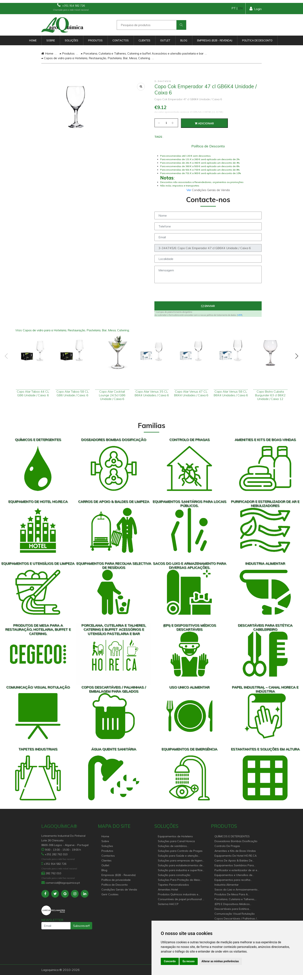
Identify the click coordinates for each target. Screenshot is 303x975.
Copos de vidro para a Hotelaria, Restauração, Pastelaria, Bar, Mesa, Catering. (96, 58)
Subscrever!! (81, 926)
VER (239, 315)
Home (33, 40)
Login (255, 8)
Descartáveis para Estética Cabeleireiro (231, 909)
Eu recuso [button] (189, 961)
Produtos (95, 40)
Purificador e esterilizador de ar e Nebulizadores (235, 870)
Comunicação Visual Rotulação (234, 913)
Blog (183, 40)
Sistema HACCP (168, 904)
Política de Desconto (257, 40)
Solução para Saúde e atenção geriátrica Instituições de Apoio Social (178, 856)
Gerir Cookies (109, 894)
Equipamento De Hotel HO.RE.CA (235, 855)
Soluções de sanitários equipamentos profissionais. (176, 846)
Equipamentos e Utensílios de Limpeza (233, 875)
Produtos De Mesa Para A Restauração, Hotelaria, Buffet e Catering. (234, 895)
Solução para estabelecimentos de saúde (180, 866)
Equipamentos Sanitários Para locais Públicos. (234, 866)
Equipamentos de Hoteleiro (175, 836)
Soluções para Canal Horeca (176, 841)
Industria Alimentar (226, 884)
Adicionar (204, 123)
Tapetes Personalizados (173, 884)
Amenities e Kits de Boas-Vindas (235, 851)
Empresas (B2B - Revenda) (214, 40)
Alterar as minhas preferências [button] (220, 961)
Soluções (71, 40)
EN (240, 8)
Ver (189, 190)
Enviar (208, 306)
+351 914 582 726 (71, 5)
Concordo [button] (170, 961)
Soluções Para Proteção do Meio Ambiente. (179, 880)
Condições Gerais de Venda (119, 889)
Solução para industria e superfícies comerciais (181, 870)
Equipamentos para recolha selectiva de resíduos (232, 880)
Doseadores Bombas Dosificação (235, 841)
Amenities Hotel (168, 889)
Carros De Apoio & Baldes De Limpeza (233, 861)
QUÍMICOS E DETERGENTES (232, 836)
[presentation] (208, 293)
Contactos (120, 40)
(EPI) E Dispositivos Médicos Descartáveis (232, 904)
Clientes (144, 40)
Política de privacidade (116, 880)
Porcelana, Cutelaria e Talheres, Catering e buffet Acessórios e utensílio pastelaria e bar (142, 53)
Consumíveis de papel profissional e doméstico (181, 899)
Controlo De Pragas (227, 846)
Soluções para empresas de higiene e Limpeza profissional (181, 861)
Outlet (165, 40)
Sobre (50, 40)
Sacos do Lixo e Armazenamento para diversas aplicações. (235, 890)
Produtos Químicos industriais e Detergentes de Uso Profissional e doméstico (179, 895)
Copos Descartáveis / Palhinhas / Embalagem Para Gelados (235, 919)
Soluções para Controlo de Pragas (180, 851)
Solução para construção (174, 875)
